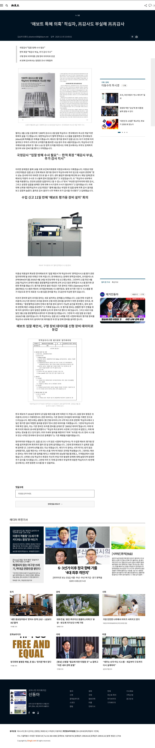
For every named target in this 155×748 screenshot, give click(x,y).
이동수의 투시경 (110, 85)
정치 (71, 691)
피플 (90, 703)
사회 (71, 695)
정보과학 (92, 699)
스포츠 (72, 703)
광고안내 (129, 699)
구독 (124, 86)
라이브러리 (111, 699)
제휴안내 (44, 731)
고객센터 (51, 731)
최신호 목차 (111, 695)
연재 (109, 691)
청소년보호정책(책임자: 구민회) (87, 731)
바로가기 (135, 294)
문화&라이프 (74, 699)
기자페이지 (111, 703)
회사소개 (20, 731)
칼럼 (71, 706)
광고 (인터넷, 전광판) (32, 731)
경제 (90, 691)
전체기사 (92, 706)
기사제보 (129, 691)
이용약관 (58, 731)
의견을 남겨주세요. (24, 494)
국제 (90, 695)
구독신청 (129, 695)
